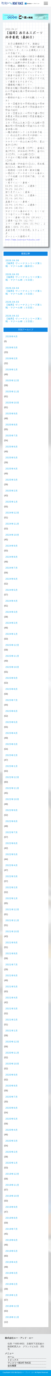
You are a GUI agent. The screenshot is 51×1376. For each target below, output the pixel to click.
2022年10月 (12, 799)
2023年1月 (12, 766)
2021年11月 (12, 920)
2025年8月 (12, 425)
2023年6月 (12, 711)
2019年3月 (12, 1273)
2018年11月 (12, 1317)
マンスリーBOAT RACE (19, 1363)
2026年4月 (12, 336)
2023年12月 (12, 645)
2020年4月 (12, 1130)
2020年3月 (12, 1141)
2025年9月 (12, 413)
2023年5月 (12, 722)
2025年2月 (12, 491)
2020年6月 (12, 1108)
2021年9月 (12, 942)
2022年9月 (12, 810)
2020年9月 (12, 1075)
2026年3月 (12, 347)
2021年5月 (12, 986)
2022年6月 (12, 843)
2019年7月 (12, 1229)
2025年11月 (12, 391)
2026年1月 (12, 369)
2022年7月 (12, 832)
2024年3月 (12, 612)
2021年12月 (12, 909)
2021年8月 (12, 953)
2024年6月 (12, 579)
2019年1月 (12, 1295)
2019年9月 (12, 1207)
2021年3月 (12, 1008)
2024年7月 (12, 568)
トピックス (13, 1360)
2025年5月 (12, 457)
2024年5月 (12, 590)
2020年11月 (12, 1053)
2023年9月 (12, 678)
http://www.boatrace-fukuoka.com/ (22, 239)
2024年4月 (12, 601)
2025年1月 (12, 502)
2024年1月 (12, 634)
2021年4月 (12, 998)
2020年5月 (12, 1119)
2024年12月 (12, 513)
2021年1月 (12, 1030)
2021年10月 (12, 931)
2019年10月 (12, 1196)
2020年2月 (12, 1152)
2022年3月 (12, 876)
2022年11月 (12, 788)
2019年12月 (12, 1174)
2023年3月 (12, 744)
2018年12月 (12, 1306)
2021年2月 (12, 1020)
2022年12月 (12, 777)
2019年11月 (12, 1185)
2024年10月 (12, 535)
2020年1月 (12, 1163)
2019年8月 (12, 1218)
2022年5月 (12, 854)
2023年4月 (12, 733)
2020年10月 (12, 1064)
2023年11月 (12, 656)
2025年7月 (12, 435)
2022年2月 (12, 887)
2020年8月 (12, 1086)
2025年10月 (12, 402)
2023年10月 (12, 667)
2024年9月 (12, 546)
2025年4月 (12, 469)
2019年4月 (12, 1262)
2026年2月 (12, 358)
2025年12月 (12, 380)
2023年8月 (12, 689)
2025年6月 (12, 447)
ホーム (11, 1357)
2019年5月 (12, 1251)
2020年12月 (12, 1042)
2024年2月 (12, 623)
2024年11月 (12, 524)
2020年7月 (12, 1097)
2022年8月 (12, 821)
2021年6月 (12, 975)
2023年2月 (12, 755)
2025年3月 (12, 480)
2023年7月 (12, 700)
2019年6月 (12, 1240)
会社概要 (12, 1366)
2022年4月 (12, 865)
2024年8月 (12, 557)
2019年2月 (12, 1284)
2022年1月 (12, 898)
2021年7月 (12, 964)
